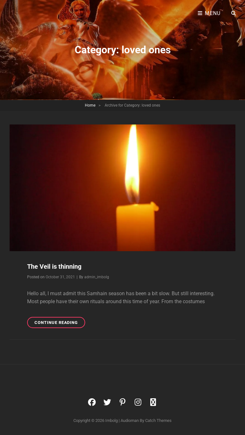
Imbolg (111, 420)
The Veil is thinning (54, 266)
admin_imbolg (96, 277)
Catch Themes (158, 420)
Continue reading (59, 323)
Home (90, 105)
